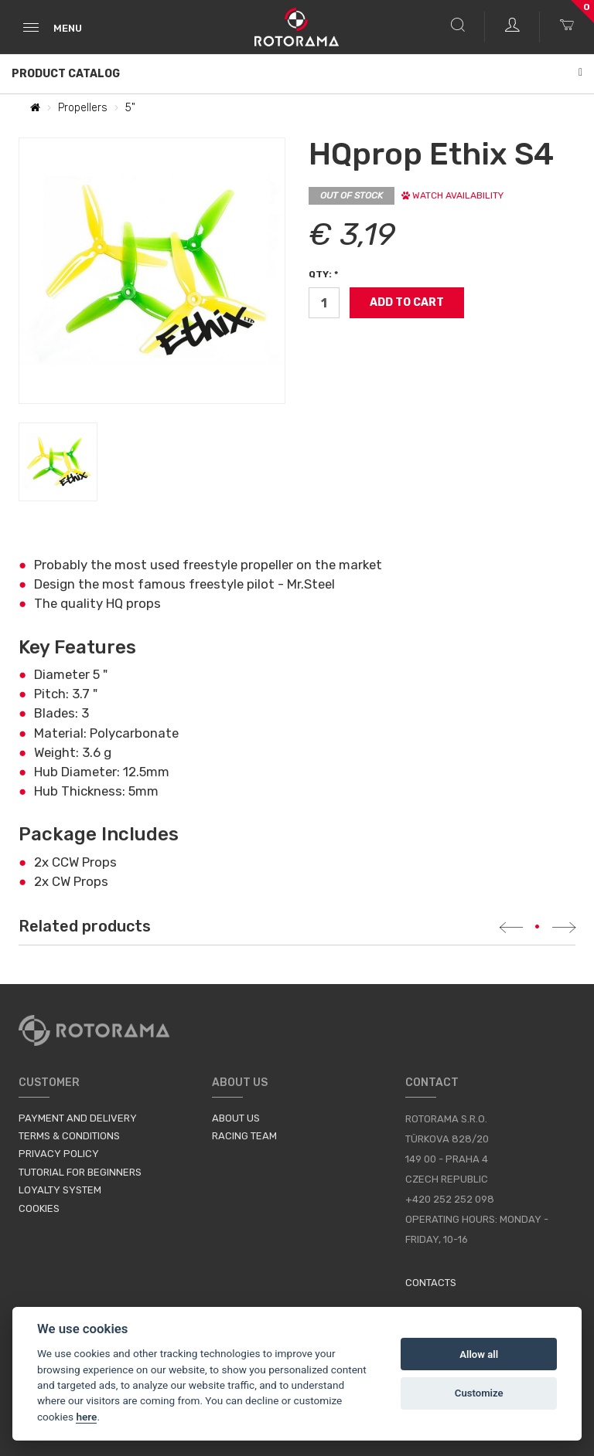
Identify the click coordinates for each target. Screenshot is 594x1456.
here (86, 1416)
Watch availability (452, 195)
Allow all (478, 1354)
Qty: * (323, 274)
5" (130, 107)
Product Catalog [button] (297, 73)
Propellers (83, 107)
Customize (479, 1393)
